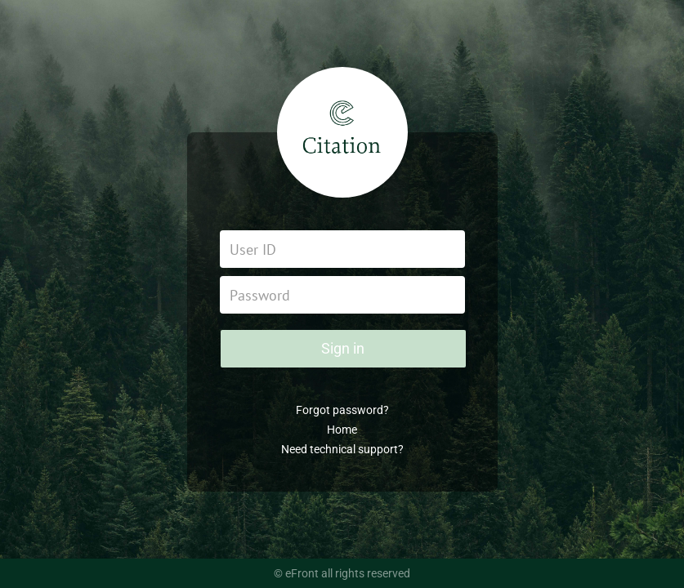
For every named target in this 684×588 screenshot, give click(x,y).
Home (342, 429)
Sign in (342, 348)
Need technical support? (342, 449)
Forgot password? (342, 409)
